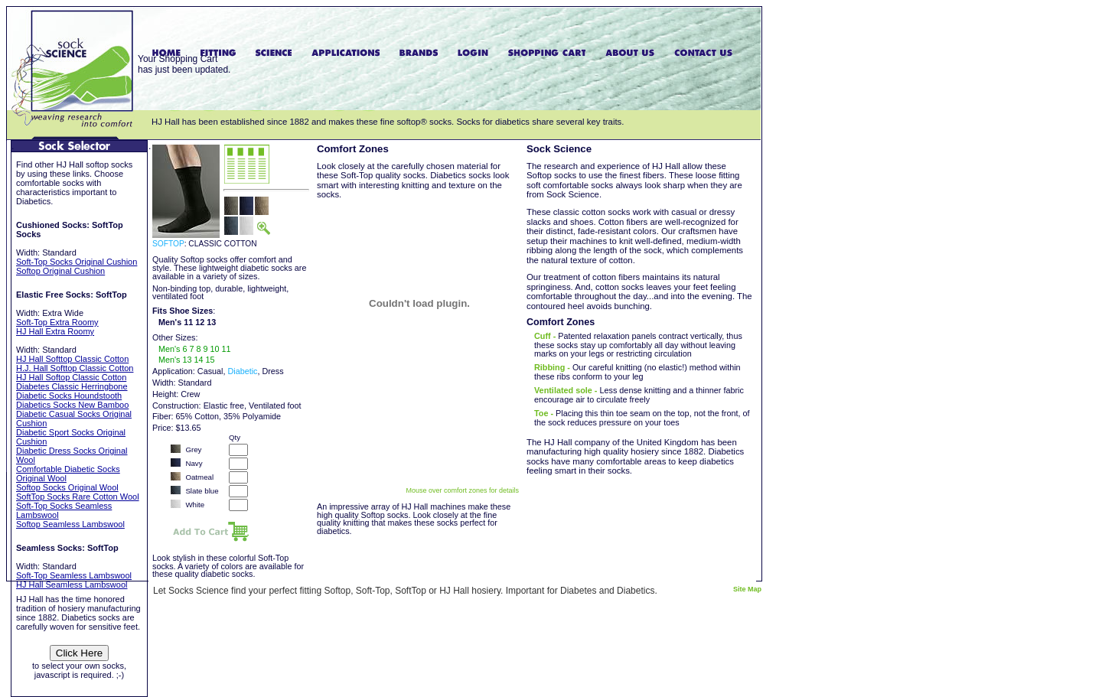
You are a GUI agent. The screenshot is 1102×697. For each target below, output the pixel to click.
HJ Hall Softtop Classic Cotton (72, 358)
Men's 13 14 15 (186, 359)
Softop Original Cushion (60, 270)
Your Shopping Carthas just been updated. (184, 64)
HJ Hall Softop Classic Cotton (71, 377)
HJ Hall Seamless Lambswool (72, 584)
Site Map (747, 589)
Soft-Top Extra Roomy (57, 322)
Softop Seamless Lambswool (70, 524)
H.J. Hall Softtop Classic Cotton (74, 368)
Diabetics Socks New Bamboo (72, 404)
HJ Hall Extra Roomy (55, 331)
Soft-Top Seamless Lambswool (74, 575)
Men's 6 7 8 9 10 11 (194, 348)
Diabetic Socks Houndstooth (69, 395)
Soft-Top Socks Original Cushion (76, 261)
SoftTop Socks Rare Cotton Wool (77, 496)
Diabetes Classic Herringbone (72, 386)
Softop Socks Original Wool (67, 487)
